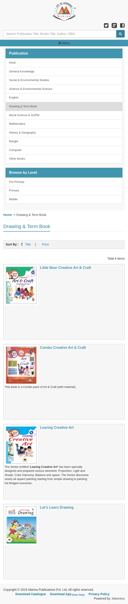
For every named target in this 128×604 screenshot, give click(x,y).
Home (7, 215)
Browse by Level (23, 172)
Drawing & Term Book (23, 106)
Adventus (118, 598)
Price (45, 244)
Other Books (17, 158)
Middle (13, 199)
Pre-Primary (16, 181)
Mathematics (17, 123)
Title (28, 244)
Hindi (12, 62)
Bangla (13, 141)
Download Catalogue (30, 594)
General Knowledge (21, 71)
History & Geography (22, 132)
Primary (14, 190)
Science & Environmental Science (30, 89)
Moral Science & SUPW (24, 115)
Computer (15, 150)
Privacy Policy (99, 594)
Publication (18, 53)
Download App (68, 594)
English (14, 97)
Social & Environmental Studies (29, 80)
